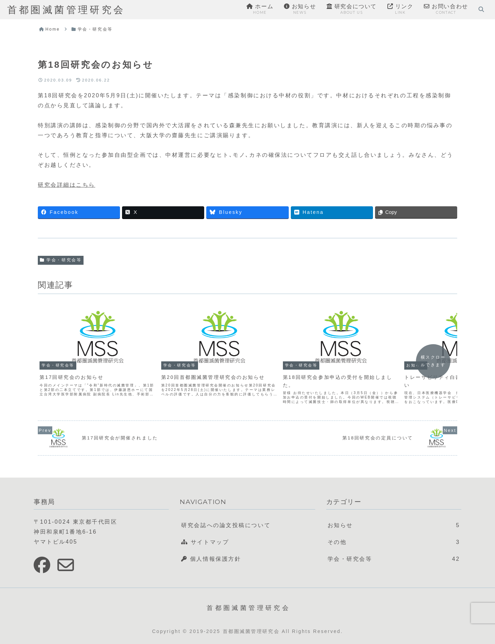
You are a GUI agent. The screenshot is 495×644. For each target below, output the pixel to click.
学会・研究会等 (60, 260)
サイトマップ (205, 542)
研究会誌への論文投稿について (226, 525)
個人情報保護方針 (211, 559)
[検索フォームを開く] (481, 9)
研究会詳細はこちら (66, 185)
